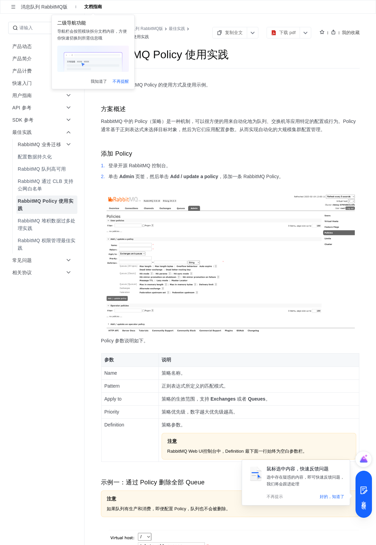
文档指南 (93, 6)
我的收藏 (351, 32)
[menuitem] (42, 156)
